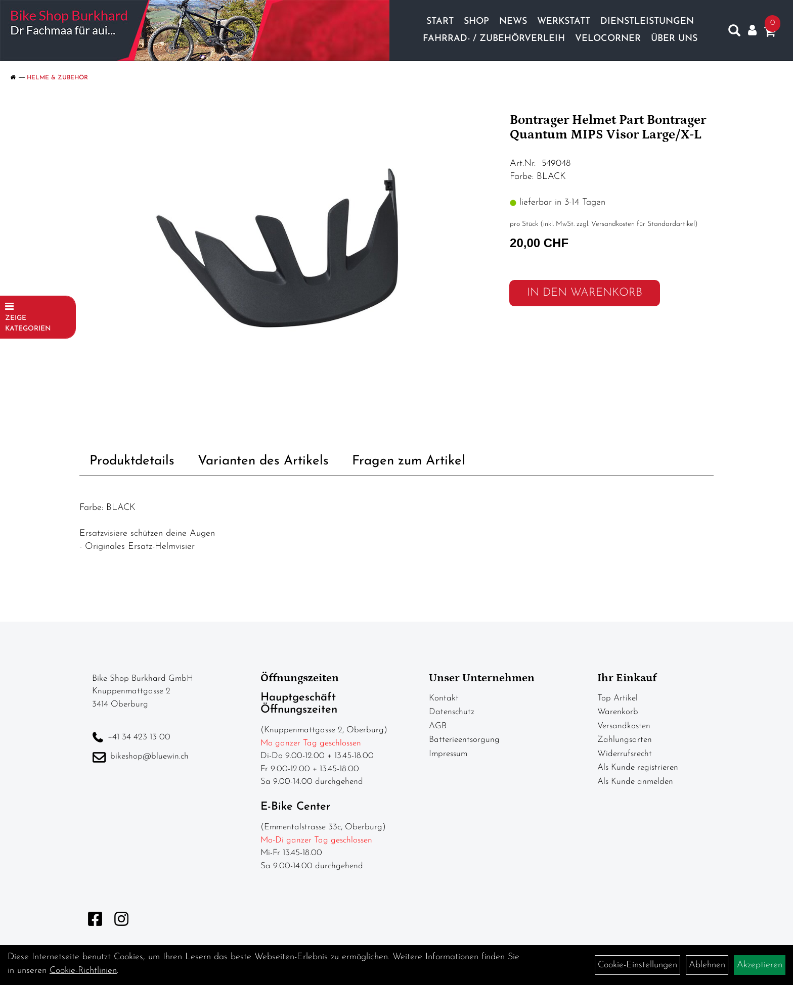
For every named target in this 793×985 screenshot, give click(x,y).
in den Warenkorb (584, 293)
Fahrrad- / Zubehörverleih (494, 38)
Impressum (448, 753)
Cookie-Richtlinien (83, 970)
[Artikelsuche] (734, 33)
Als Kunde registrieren (637, 767)
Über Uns (674, 38)
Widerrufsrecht (624, 753)
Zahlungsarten (624, 739)
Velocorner (608, 38)
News (513, 21)
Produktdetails (132, 461)
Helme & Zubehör (57, 78)
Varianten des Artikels (263, 461)
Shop (476, 21)
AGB (438, 726)
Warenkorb (617, 712)
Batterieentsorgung (464, 739)
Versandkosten (623, 726)
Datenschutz (451, 712)
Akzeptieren (759, 965)
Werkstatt (563, 21)
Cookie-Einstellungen (637, 965)
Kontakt (444, 698)
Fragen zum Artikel (408, 461)
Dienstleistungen (647, 21)
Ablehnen (707, 965)
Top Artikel (617, 698)
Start (440, 21)
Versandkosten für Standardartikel (643, 224)
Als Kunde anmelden (635, 781)
